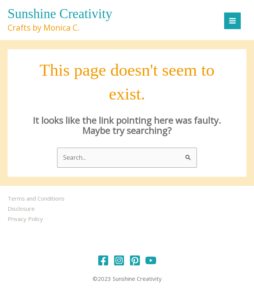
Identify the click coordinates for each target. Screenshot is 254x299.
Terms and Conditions (36, 198)
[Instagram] (119, 260)
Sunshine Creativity (60, 13)
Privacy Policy (25, 219)
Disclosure (21, 208)
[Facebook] (103, 260)
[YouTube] (150, 260)
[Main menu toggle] (232, 20)
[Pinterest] (135, 260)
